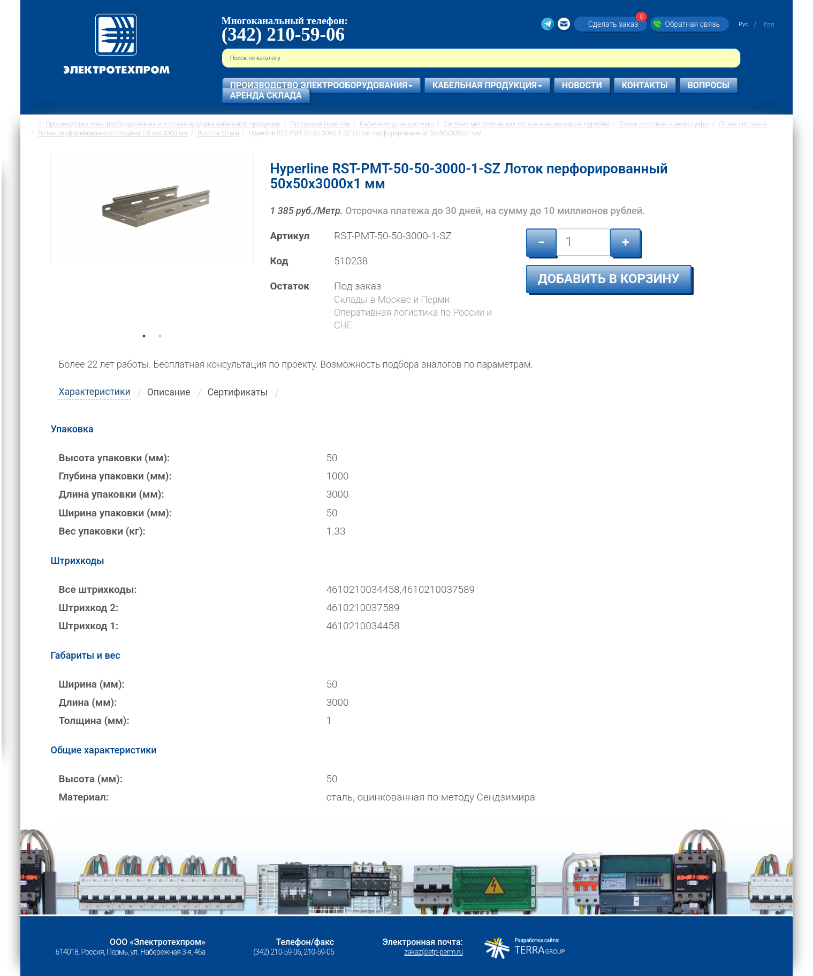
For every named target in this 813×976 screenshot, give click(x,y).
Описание (169, 392)
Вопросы (709, 85)
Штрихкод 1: (88, 626)
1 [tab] (144, 351)
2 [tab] (160, 351)
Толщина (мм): (93, 720)
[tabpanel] (152, 248)
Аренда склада (266, 95)
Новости (582, 85)
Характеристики (94, 391)
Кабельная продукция (487, 85)
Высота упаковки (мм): (114, 458)
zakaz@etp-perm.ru (433, 952)
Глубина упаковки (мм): (114, 476)
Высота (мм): (90, 779)
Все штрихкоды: (97, 589)
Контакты (645, 85)
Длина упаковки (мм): (111, 494)
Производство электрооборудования (321, 85)
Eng (769, 24)
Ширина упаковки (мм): (115, 513)
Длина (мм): (87, 702)
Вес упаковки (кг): (101, 531)
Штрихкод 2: (88, 607)
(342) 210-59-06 (283, 34)
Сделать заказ (616, 23)
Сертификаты (238, 392)
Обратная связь (692, 24)
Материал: (83, 797)
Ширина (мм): (91, 684)
